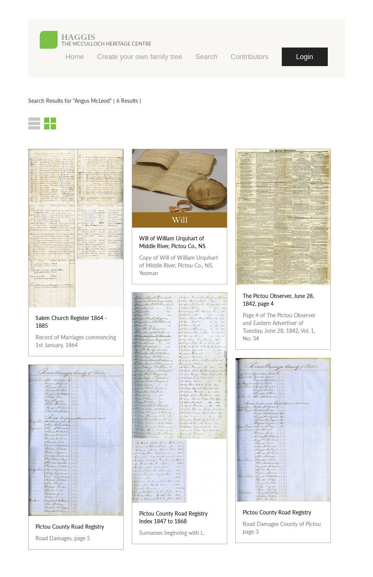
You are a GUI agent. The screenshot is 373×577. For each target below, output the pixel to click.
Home (74, 57)
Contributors (249, 57)
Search (206, 57)
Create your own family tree (139, 57)
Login (304, 57)
